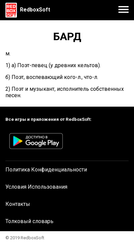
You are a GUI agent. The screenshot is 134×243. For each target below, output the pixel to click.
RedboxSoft (35, 9)
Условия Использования (36, 187)
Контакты (17, 204)
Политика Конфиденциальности (46, 169)
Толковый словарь (29, 221)
